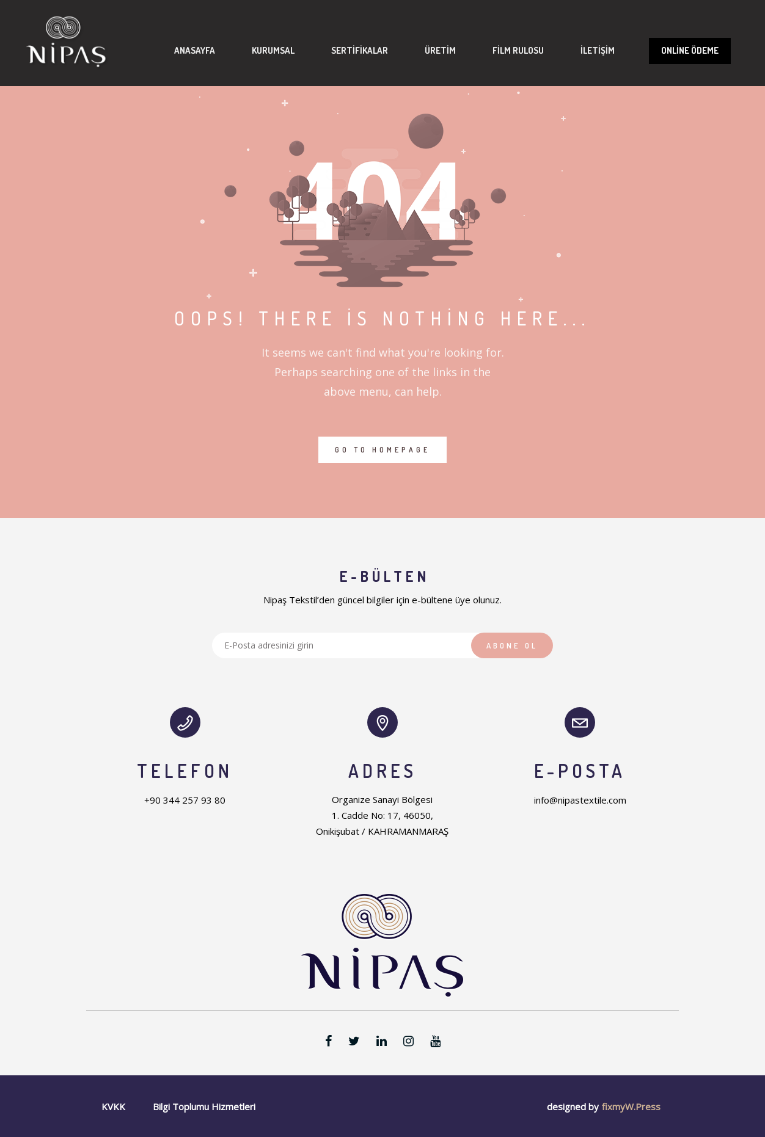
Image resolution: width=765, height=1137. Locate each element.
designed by (573, 1106)
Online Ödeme (610, 144)
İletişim (137, 212)
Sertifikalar (305, 136)
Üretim (385, 136)
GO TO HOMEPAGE (382, 449)
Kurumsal (218, 136)
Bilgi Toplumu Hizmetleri (204, 1106)
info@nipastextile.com (580, 800)
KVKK (113, 1106)
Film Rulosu (463, 136)
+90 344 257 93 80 (184, 800)
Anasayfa (140, 136)
